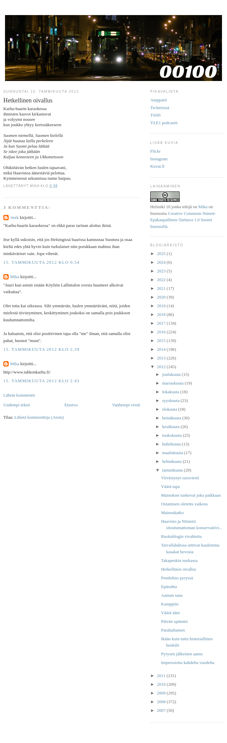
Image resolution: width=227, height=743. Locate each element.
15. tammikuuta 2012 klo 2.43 (41, 380)
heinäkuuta (172, 417)
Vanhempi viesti (126, 404)
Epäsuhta (169, 586)
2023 (162, 270)
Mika (14, 276)
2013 (162, 357)
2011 (162, 675)
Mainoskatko (172, 512)
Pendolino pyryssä (177, 577)
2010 (162, 684)
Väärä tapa (170, 486)
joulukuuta (172, 374)
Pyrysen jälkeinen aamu (181, 653)
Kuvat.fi (157, 166)
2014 (162, 349)
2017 (162, 323)
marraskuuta (173, 383)
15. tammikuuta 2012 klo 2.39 (41, 349)
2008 (162, 701)
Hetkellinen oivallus (178, 569)
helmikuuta (172, 461)
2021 (162, 288)
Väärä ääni (170, 612)
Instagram (159, 158)
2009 (162, 692)
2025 (162, 253)
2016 (162, 331)
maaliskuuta (173, 452)
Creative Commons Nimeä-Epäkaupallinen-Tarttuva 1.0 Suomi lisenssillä (183, 220)
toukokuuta (172, 435)
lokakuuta (171, 391)
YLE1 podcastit (164, 122)
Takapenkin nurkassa (179, 560)
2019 (162, 305)
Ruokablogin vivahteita (181, 536)
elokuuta (170, 409)
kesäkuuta (171, 426)
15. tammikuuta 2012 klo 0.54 (41, 262)
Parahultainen (173, 630)
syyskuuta (171, 400)
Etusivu (71, 404)
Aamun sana (172, 595)
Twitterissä (159, 107)
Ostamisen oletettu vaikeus (184, 503)
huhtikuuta (172, 443)
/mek (14, 217)
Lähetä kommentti (19, 395)
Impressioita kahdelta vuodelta (187, 662)
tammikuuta (173, 470)
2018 (162, 314)
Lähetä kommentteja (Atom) (39, 417)
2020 (162, 297)
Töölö (155, 114)
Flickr (155, 151)
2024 (162, 262)
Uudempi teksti (16, 404)
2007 (162, 710)
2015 (162, 340)
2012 (162, 366)
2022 (162, 279)
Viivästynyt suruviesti (180, 477)
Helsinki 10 (160, 206)
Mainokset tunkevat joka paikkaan (191, 495)
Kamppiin (169, 603)
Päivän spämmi (174, 621)
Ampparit (158, 99)
